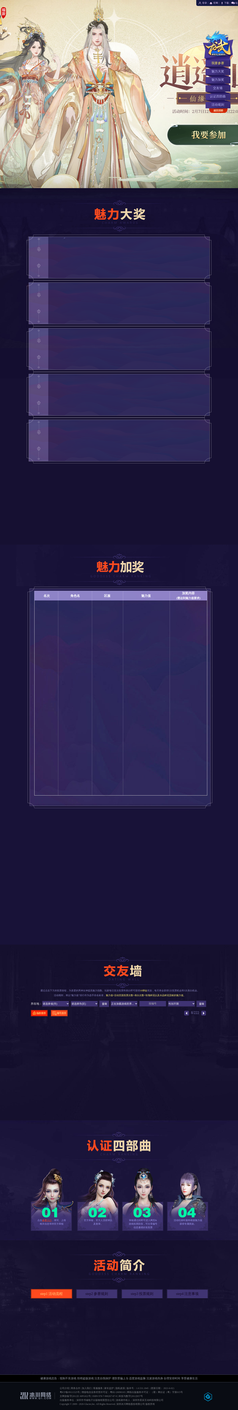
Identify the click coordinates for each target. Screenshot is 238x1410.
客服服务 (98, 1388)
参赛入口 (47, 1220)
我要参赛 (217, 63)
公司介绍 (64, 1388)
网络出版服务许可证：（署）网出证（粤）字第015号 (155, 1392)
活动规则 (217, 104)
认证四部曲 (218, 96)
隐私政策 (120, 1388)
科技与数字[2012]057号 (131, 1396)
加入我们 (86, 1388)
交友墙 (218, 88)
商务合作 (75, 1388)
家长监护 (109, 1388)
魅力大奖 (217, 71)
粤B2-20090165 (117, 1392)
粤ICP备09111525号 (70, 1392)
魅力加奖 (217, 79)
